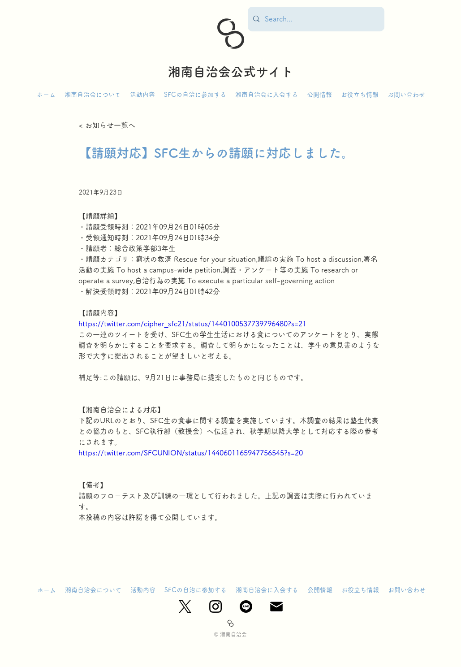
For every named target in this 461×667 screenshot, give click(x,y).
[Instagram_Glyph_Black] (215, 606)
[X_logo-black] (185, 606)
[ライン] (246, 606)
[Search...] (315, 19)
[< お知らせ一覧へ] (108, 125)
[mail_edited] (276, 606)
